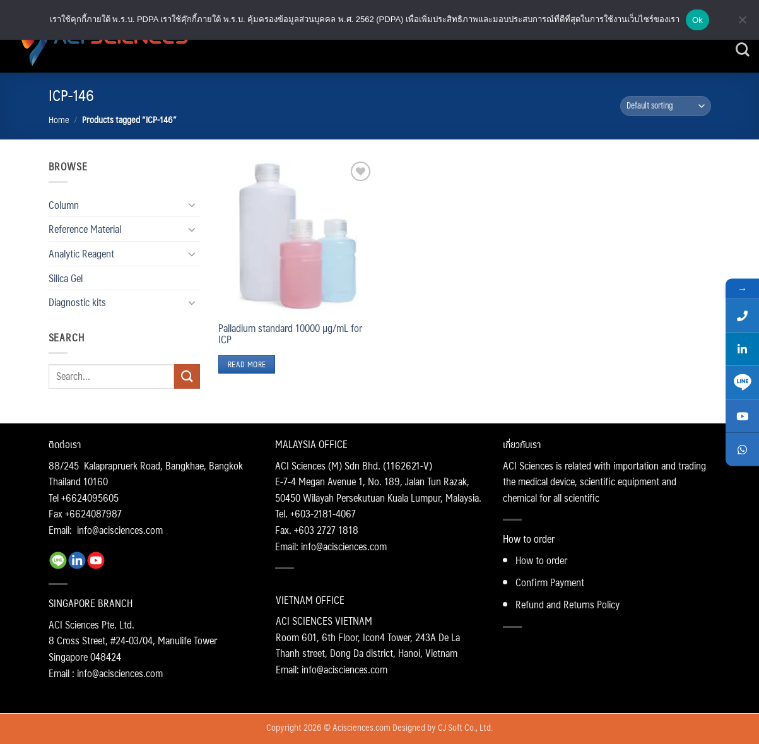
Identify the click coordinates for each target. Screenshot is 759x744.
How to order (541, 560)
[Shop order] (665, 106)
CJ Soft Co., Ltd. (465, 727)
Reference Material (85, 228)
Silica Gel (66, 277)
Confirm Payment (549, 582)
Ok (697, 20)
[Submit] (186, 376)
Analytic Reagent (81, 253)
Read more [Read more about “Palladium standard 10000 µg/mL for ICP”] (247, 364)
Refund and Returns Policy (567, 604)
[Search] (743, 49)
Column (64, 204)
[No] (742, 23)
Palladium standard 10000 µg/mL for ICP (290, 333)
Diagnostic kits (77, 301)
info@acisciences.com (120, 529)
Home (59, 119)
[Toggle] (192, 204)
